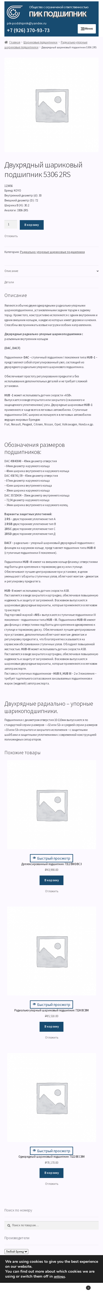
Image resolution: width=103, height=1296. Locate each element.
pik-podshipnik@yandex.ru (26, 23)
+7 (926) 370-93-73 (28, 30)
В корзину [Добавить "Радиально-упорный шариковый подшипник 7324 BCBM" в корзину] (51, 1026)
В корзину (31, 225)
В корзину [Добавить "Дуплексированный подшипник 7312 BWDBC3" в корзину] (51, 880)
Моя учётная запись (17, 1289)
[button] (11, 236)
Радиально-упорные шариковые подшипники (52, 252)
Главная (14, 42)
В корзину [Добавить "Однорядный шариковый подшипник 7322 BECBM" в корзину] (51, 1173)
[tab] (51, 271)
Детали (9, 282)
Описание (11, 271)
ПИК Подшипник (57, 13)
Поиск (51, 1289)
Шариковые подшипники (40, 42)
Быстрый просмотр (51, 858)
